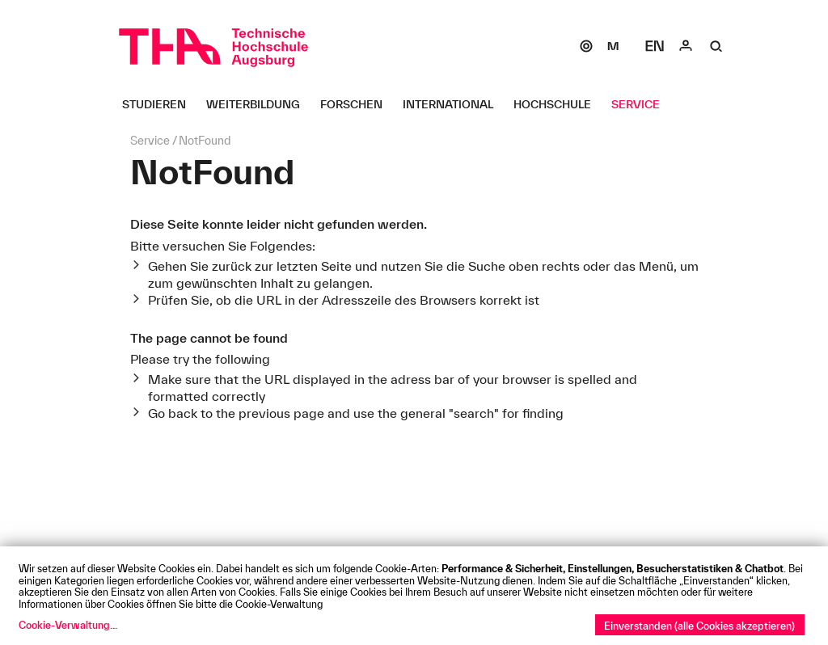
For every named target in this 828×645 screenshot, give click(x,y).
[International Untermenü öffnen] (454, 104)
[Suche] (716, 46)
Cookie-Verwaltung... (68, 624)
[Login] (685, 46)
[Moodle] (613, 46)
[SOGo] (586, 46)
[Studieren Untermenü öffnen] (160, 104)
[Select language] (655, 46)
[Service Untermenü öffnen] (641, 104)
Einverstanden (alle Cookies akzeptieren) (699, 625)
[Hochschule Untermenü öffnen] (558, 104)
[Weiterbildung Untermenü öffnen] (259, 104)
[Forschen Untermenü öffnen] (357, 104)
